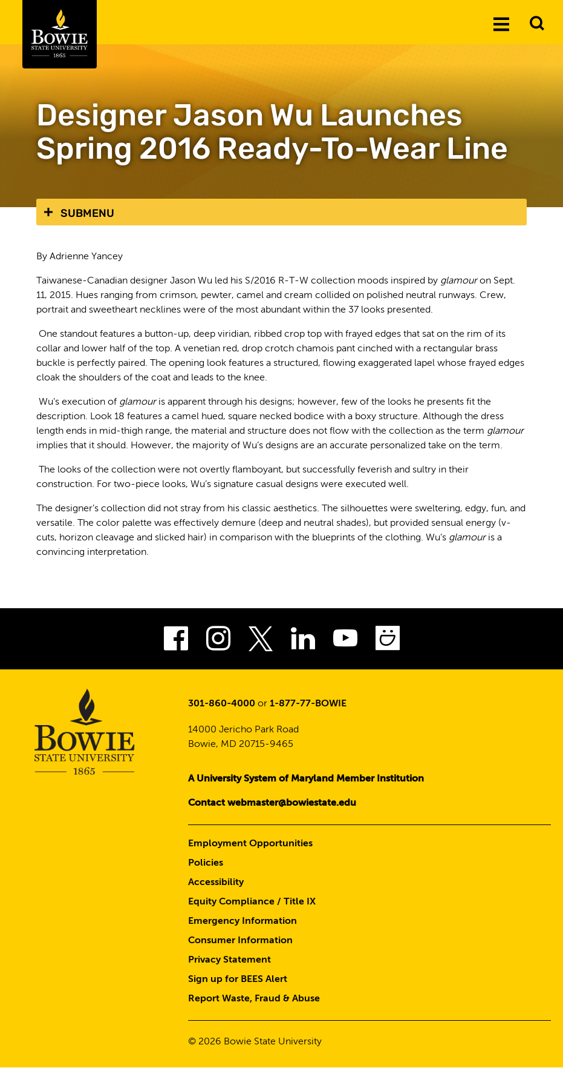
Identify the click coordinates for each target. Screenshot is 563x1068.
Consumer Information (240, 941)
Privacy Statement (229, 960)
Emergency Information (242, 921)
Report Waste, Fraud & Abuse (254, 999)
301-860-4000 (221, 704)
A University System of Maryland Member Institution (306, 779)
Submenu (87, 213)
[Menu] (501, 24)
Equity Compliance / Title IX (252, 902)
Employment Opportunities (250, 844)
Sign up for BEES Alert (237, 979)
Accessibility (216, 882)
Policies (205, 863)
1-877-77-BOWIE (308, 704)
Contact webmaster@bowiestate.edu (272, 803)
